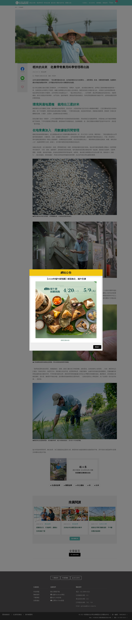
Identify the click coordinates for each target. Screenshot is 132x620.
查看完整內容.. (65, 340)
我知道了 (97, 347)
